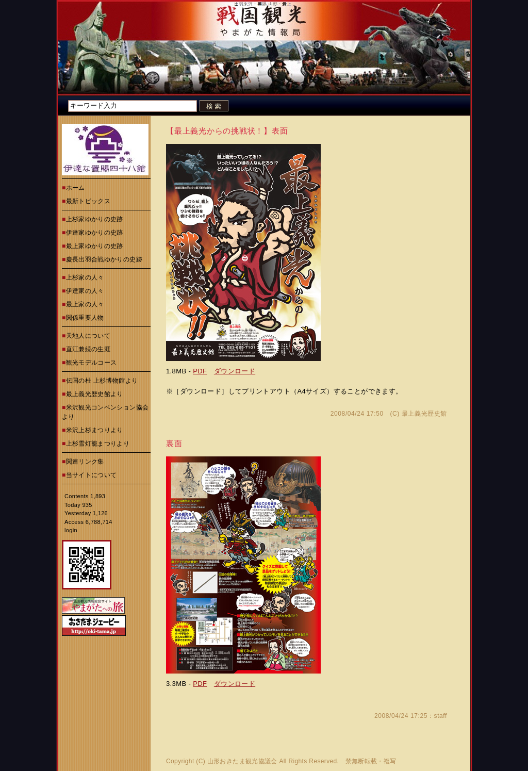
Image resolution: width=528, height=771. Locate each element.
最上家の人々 (85, 304)
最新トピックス (88, 201)
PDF (200, 371)
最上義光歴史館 (424, 413)
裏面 (174, 443)
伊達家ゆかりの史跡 (94, 232)
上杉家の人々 (85, 277)
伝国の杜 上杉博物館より (102, 380)
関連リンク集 (85, 461)
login (70, 530)
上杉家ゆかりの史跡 (94, 219)
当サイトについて (91, 475)
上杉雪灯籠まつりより (98, 443)
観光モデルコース (91, 362)
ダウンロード (234, 371)
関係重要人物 (85, 317)
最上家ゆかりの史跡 (94, 246)
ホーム (75, 187)
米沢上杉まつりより (94, 430)
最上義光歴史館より (94, 394)
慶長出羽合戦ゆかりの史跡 (104, 259)
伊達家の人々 (85, 290)
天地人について (88, 335)
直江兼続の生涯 (88, 349)
